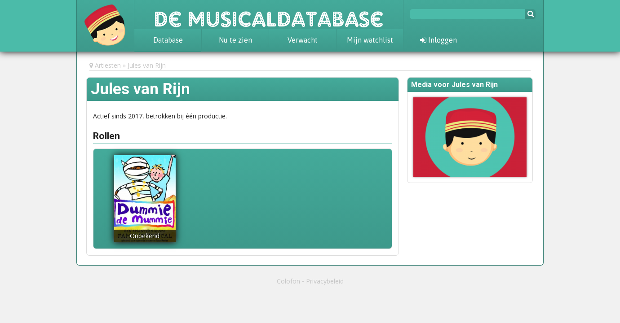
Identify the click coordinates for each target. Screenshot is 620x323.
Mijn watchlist (370, 40)
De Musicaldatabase (269, 14)
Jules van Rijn (147, 65)
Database (168, 40)
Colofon (288, 281)
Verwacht (303, 40)
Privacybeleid (325, 281)
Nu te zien (235, 40)
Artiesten (108, 65)
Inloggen (438, 40)
